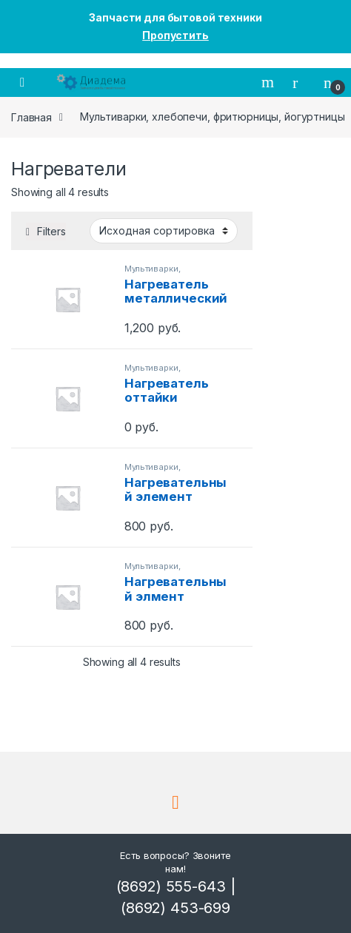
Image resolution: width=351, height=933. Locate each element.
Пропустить (175, 35)
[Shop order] (164, 230)
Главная (31, 116)
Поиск (269, 82)
